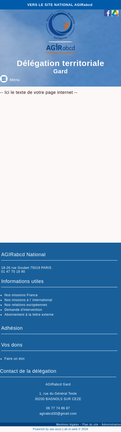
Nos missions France (21, 295)
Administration (111, 424)
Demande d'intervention (23, 310)
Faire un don (14, 359)
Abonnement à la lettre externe (28, 314)
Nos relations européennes (25, 305)
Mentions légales (68, 424)
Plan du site (90, 424)
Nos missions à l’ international (28, 300)
